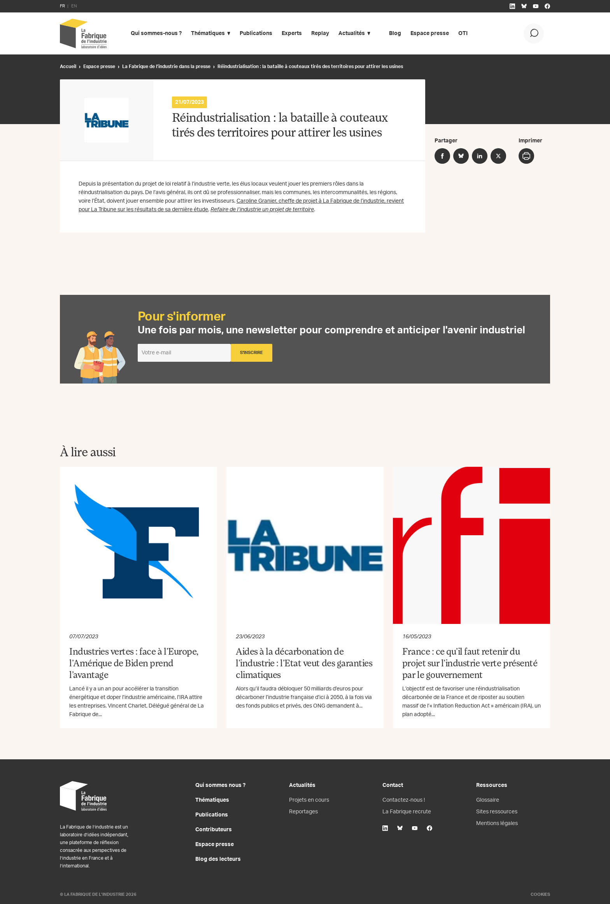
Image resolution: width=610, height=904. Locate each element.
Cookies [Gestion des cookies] (540, 894)
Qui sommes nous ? (220, 785)
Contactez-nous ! (403, 800)
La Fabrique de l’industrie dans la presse (166, 66)
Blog (395, 33)
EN (74, 6)
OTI (463, 33)
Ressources (491, 785)
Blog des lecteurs (218, 859)
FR (62, 6)
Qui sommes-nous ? (156, 33)
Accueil (68, 66)
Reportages (303, 812)
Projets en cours (309, 800)
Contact (392, 785)
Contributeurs (213, 829)
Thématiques (208, 33)
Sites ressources (496, 812)
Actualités (351, 33)
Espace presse (429, 33)
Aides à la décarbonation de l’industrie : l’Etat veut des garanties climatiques (304, 664)
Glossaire (487, 800)
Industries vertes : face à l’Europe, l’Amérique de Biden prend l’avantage (133, 664)
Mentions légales (497, 823)
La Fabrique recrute (406, 812)
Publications (256, 33)
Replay (320, 33)
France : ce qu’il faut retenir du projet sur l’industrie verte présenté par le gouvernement (469, 664)
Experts (292, 33)
